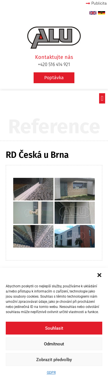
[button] (99, 275)
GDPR (51, 373)
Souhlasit (54, 328)
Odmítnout (54, 344)
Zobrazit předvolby (54, 359)
